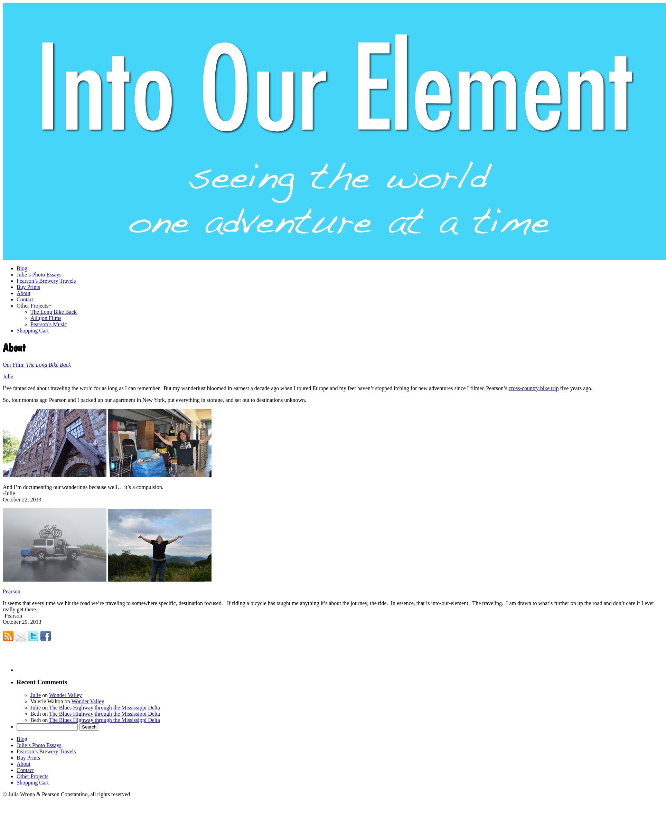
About (23, 764)
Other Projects (32, 776)
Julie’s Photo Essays (39, 745)
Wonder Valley (65, 695)
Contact (25, 770)
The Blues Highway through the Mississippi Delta (104, 708)
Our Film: (14, 365)
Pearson (11, 591)
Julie (8, 376)
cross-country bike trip (534, 388)
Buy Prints (28, 758)
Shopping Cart (33, 782)
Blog (22, 739)
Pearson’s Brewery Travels (46, 751)
